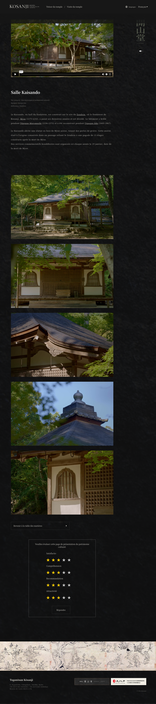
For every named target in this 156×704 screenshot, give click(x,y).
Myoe (23, 119)
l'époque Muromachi (31, 123)
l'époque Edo (91, 123)
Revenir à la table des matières (28, 525)
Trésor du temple (54, 6)
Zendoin (81, 114)
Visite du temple (74, 6)
